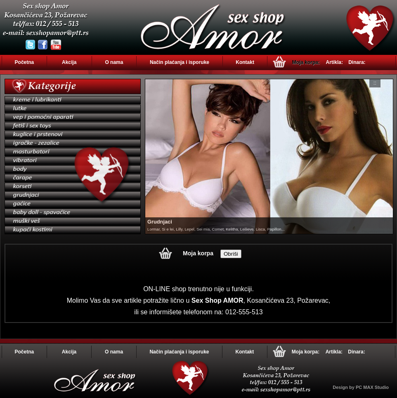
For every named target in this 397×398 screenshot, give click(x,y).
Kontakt (245, 62)
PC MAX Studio (372, 387)
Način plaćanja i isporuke (179, 62)
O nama (114, 62)
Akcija (69, 62)
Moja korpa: (306, 62)
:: (374, 83)
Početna (24, 62)
